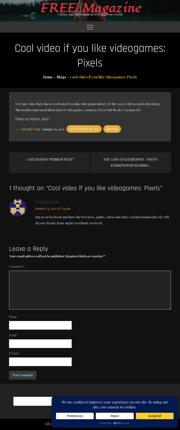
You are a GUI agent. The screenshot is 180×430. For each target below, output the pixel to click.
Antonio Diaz (30, 129)
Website (14, 353)
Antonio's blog (84, 129)
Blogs (112, 129)
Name (13, 317)
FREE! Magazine (90, 8)
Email (13, 335)
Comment (17, 266)
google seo (47, 202)
